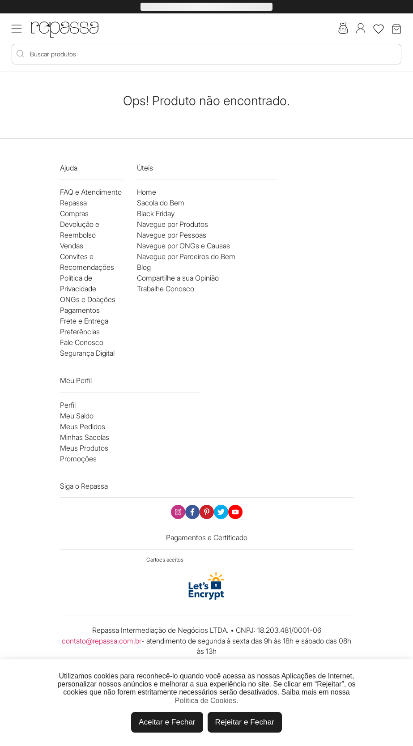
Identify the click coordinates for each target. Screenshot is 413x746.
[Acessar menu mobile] (16, 28)
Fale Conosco (81, 342)
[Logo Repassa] (64, 28)
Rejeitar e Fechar (244, 721)
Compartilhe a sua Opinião (178, 277)
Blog (144, 267)
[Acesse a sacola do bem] (343, 29)
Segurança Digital (87, 353)
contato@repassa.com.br (101, 640)
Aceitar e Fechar (167, 721)
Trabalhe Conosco (165, 288)
